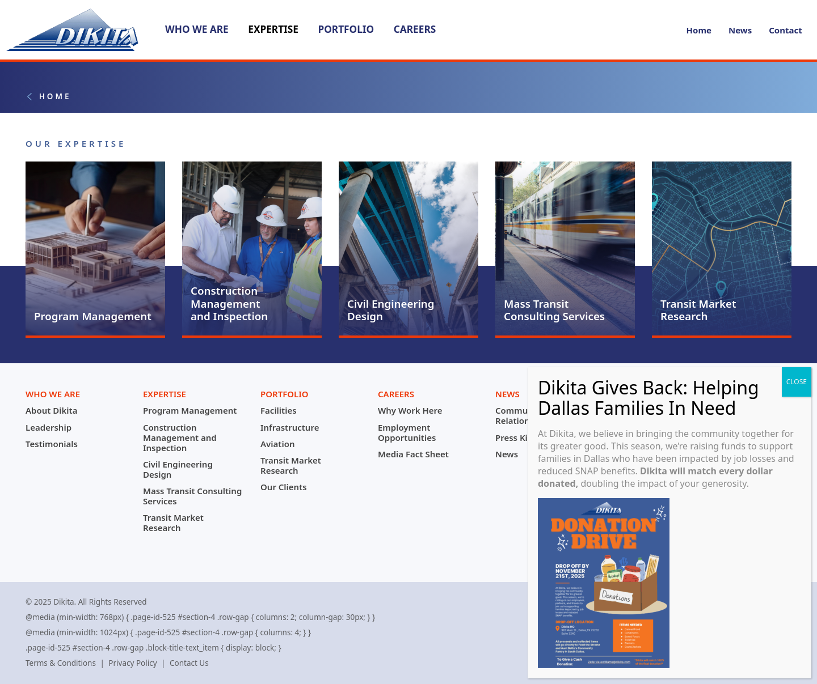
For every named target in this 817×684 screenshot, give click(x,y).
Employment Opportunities (407, 432)
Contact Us (189, 663)
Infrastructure (289, 427)
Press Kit (513, 437)
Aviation (277, 443)
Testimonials (52, 443)
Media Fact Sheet (413, 454)
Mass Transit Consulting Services (192, 496)
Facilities (278, 410)
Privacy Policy (132, 663)
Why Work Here (410, 410)
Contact (785, 30)
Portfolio (346, 29)
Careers (415, 29)
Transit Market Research (173, 522)
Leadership (48, 427)
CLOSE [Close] (800, 387)
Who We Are (197, 29)
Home (699, 30)
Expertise (273, 29)
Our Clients (283, 486)
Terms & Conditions (61, 663)
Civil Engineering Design (178, 469)
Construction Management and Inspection (180, 437)
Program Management (190, 410)
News (740, 30)
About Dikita (51, 410)
